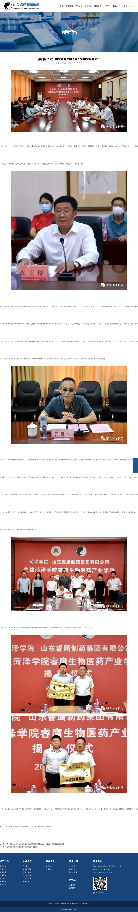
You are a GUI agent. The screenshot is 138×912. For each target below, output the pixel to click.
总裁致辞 (3, 872)
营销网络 (3, 884)
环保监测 (97, 6)
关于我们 (69, 6)
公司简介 (3, 866)
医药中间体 (27, 872)
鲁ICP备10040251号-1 (69, 909)
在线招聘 (72, 888)
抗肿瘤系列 (27, 875)
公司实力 (3, 878)
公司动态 (49, 866)
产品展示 (78, 6)
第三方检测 (73, 872)
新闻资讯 (88, 6)
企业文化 (3, 869)
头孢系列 (26, 866)
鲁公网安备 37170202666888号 (80, 904)
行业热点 (49, 869)
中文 (123, 6)
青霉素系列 (27, 869)
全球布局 (3, 881)
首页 (61, 6)
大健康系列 (27, 878)
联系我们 (116, 6)
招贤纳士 (107, 6)
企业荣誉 (3, 875)
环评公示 (72, 869)
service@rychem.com (105, 872)
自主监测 (72, 866)
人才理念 (72, 885)
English (130, 6)
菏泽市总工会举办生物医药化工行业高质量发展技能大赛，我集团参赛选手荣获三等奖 (35, 844)
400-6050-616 (105, 869)
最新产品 (26, 881)
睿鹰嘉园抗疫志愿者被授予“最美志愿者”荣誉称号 (22, 847)
